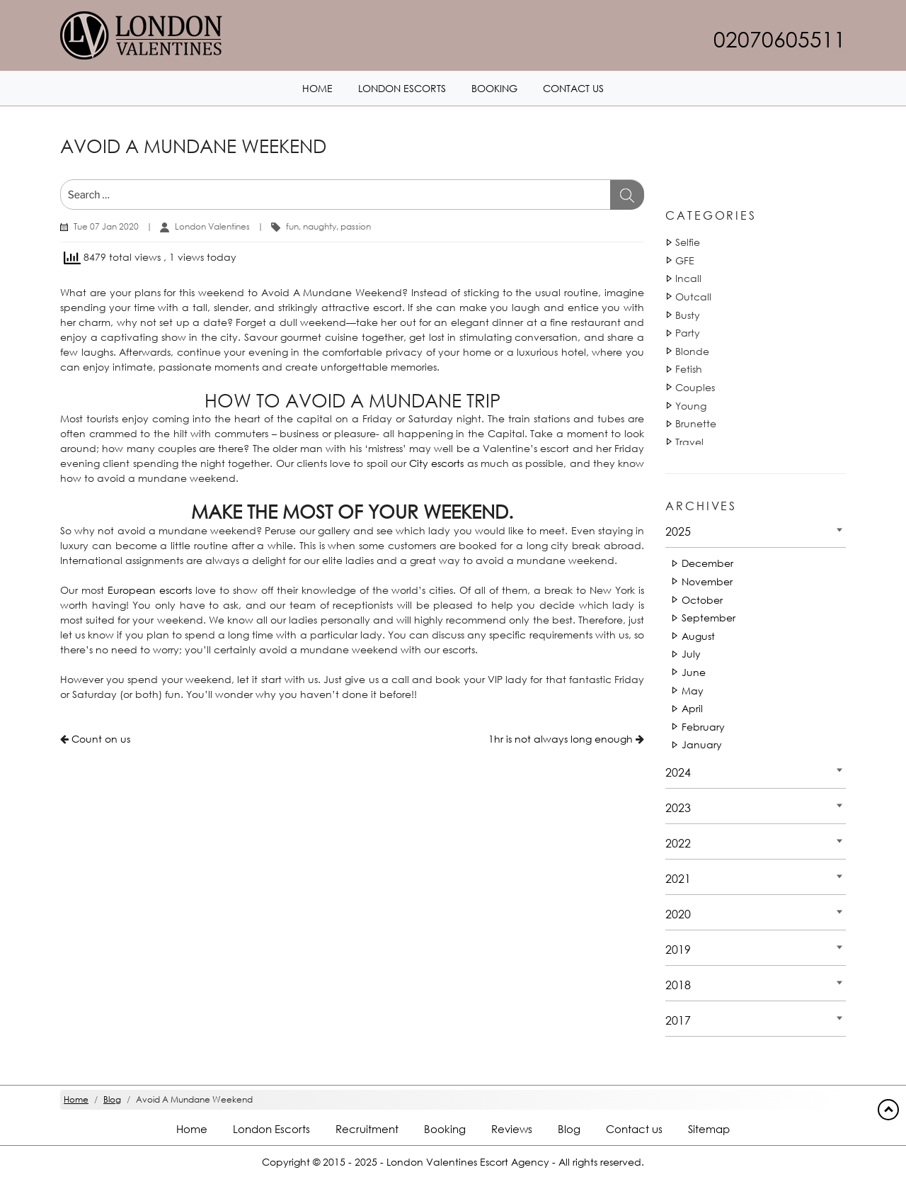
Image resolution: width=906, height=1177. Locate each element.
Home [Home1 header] (317, 88)
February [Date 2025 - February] (703, 726)
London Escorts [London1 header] (402, 88)
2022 (678, 842)
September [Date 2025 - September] (708, 617)
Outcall (693, 296)
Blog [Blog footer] (569, 1129)
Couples (695, 387)
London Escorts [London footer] (271, 1129)
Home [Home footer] (191, 1129)
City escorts (436, 463)
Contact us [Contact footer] (634, 1129)
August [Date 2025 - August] (698, 636)
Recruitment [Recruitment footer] (367, 1129)
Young (690, 405)
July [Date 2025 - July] (691, 653)
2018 (678, 984)
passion (355, 226)
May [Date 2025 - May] (693, 690)
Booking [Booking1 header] (494, 88)
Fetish (688, 369)
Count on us (100, 738)
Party (687, 332)
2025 (678, 531)
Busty (687, 315)
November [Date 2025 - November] (707, 581)
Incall (688, 278)
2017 (678, 1020)
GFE (684, 260)
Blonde (692, 351)
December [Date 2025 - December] (707, 563)
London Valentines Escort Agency (467, 1162)
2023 (678, 807)
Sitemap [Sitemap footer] (709, 1129)
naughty (319, 226)
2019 (678, 949)
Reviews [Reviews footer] (511, 1129)
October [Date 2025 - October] (702, 600)
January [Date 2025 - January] (702, 744)
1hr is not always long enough (560, 738)
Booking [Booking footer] (445, 1129)
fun (292, 226)
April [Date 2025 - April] (692, 708)
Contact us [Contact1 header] (573, 88)
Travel (689, 442)
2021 (678, 878)
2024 (678, 772)
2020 (678, 913)
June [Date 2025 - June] (694, 672)
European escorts (150, 590)
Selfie (687, 242)
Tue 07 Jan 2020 (106, 226)
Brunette (695, 423)
